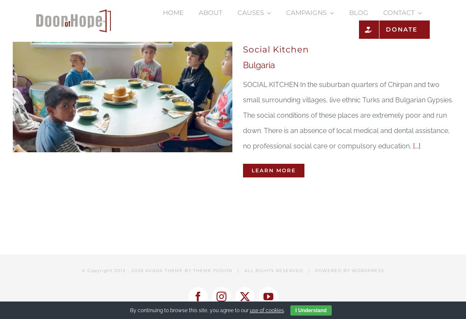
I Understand (311, 310)
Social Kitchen (276, 49)
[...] (416, 146)
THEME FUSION (212, 270)
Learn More (274, 170)
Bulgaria (259, 65)
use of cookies (267, 310)
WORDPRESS (368, 270)
